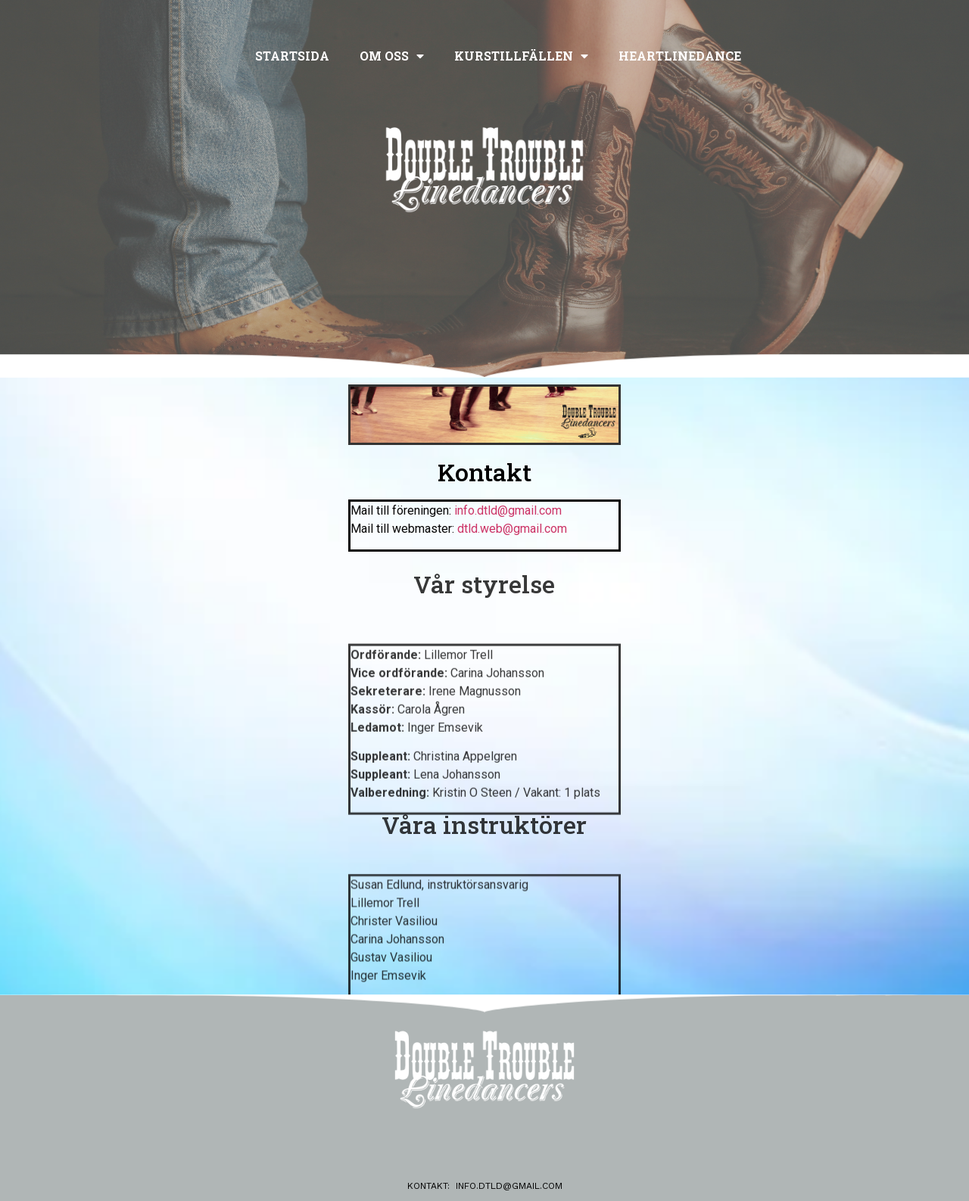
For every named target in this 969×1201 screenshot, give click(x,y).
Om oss (392, 56)
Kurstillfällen (521, 56)
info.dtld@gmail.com (509, 1186)
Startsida (292, 56)
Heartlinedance (679, 56)
